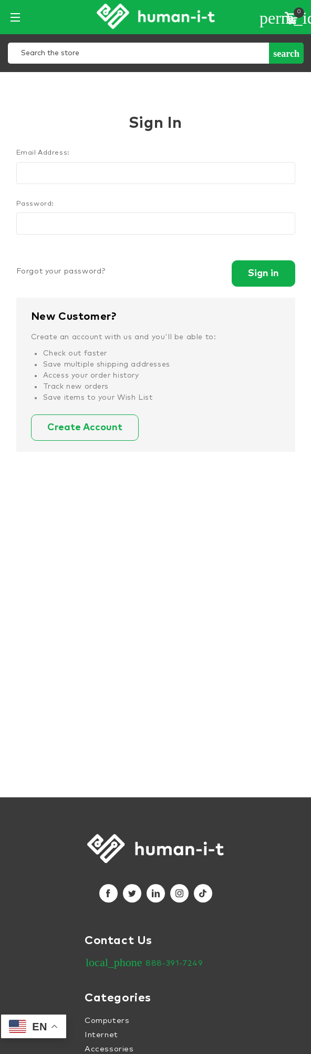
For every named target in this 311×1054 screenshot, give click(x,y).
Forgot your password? (61, 271)
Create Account (84, 427)
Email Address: (43, 152)
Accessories (109, 1049)
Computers (107, 1021)
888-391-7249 (174, 963)
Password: (35, 203)
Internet (101, 1035)
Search (286, 53)
